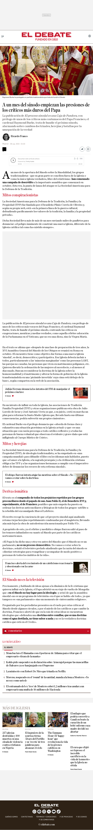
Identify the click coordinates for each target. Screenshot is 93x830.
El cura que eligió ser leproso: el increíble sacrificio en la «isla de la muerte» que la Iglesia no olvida (80, 756)
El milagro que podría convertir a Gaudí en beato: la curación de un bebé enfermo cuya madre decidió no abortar (80, 722)
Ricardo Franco (19, 136)
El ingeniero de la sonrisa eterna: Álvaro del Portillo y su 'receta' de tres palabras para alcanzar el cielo (35, 740)
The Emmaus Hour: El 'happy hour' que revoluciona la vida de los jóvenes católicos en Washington (58, 742)
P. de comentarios (46, 820)
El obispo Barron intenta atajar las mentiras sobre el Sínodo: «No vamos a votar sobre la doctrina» (39, 476)
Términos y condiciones (46, 817)
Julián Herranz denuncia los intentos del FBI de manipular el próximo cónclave (37, 391)
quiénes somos (11, 817)
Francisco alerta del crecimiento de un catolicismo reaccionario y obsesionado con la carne (39, 565)
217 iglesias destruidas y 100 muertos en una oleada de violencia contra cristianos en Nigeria (12, 740)
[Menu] (2, 36)
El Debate (8, 396)
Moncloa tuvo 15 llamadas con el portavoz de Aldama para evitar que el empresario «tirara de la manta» (43, 655)
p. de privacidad (66, 817)
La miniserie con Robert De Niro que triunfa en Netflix (36, 671)
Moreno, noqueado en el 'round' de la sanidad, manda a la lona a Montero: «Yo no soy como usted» (47, 679)
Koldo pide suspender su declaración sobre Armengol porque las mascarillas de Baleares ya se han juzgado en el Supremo (47, 664)
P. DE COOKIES (81, 817)
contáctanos (27, 817)
